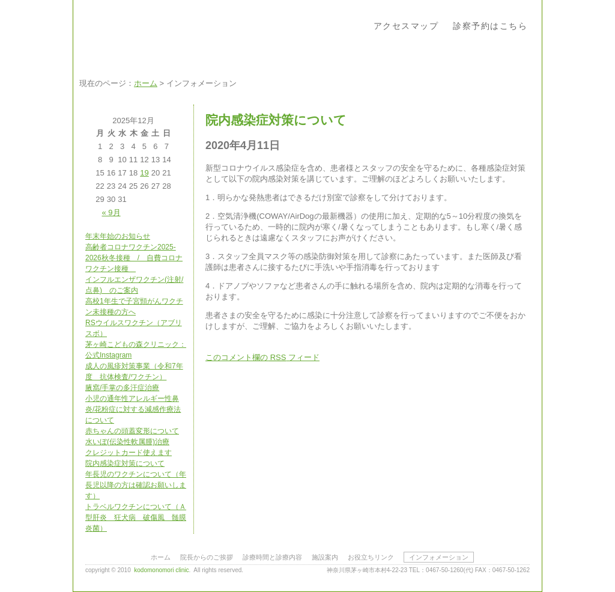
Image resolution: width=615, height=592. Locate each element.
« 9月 (111, 212)
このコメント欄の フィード (262, 357)
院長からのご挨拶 (206, 557)
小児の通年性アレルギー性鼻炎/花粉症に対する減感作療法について (133, 409)
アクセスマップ (406, 26)
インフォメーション (438, 557)
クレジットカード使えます (128, 452)
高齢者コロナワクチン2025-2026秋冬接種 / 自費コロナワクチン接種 (134, 258)
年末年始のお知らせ (117, 236)
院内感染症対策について (125, 463)
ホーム (145, 83)
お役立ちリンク (371, 557)
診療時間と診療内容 (272, 557)
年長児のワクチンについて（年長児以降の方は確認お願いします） (135, 485)
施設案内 (325, 557)
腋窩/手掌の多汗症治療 (122, 387)
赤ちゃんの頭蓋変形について (132, 431)
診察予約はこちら (490, 26)
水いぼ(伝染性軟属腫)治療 (127, 442)
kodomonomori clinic (161, 570)
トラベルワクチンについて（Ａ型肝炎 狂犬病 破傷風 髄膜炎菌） (135, 517)
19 (144, 172)
